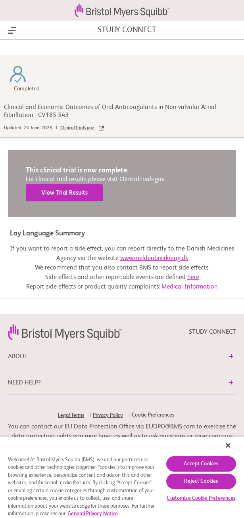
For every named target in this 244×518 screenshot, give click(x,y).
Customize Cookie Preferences (201, 498)
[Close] (228, 445)
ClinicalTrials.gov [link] (82, 128)
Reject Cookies (201, 481)
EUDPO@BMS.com (170, 427)
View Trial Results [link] (64, 193)
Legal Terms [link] (71, 415)
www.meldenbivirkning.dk (154, 258)
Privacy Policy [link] (108, 415)
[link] (65, 332)
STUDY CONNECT (127, 30)
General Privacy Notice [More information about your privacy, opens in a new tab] (92, 513)
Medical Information (189, 287)
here (193, 277)
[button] (231, 356)
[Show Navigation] (12, 30)
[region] (122, 477)
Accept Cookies (201, 463)
